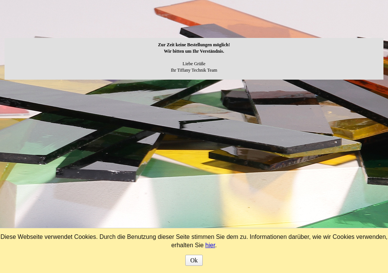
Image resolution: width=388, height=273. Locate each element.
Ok (194, 260)
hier (210, 245)
